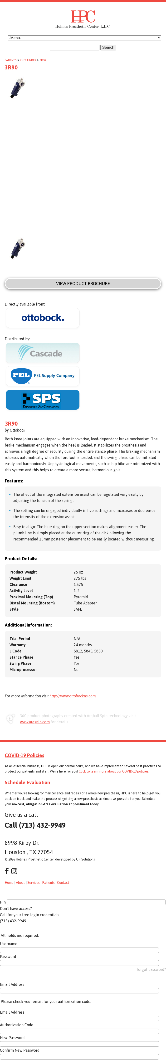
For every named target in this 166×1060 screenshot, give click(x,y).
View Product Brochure (83, 283)
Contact (63, 883)
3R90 (43, 60)
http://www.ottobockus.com (72, 696)
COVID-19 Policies (24, 755)
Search (108, 47)
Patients (10, 60)
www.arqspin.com (35, 722)
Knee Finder (28, 60)
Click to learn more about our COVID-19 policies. (114, 771)
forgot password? (151, 969)
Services (33, 883)
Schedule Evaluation (27, 782)
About (20, 883)
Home (9, 883)
